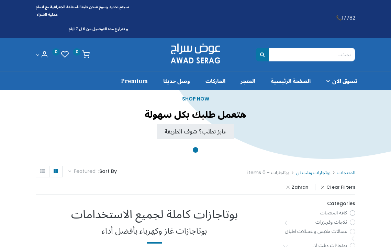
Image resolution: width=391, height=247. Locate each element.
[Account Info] (42, 55)
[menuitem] (281, 81)
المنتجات (346, 172)
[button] (82, 171)
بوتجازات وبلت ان (313, 172)
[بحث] (262, 54)
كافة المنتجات (333, 213)
